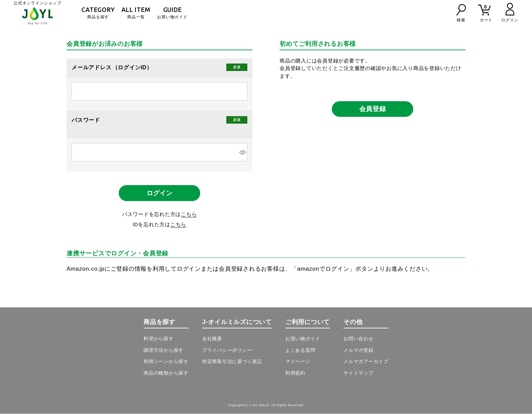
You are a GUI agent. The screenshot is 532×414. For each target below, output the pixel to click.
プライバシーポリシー (227, 350)
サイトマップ (358, 373)
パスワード (87, 120)
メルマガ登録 (358, 350)
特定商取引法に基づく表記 (232, 362)
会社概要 (212, 339)
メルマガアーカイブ (365, 362)
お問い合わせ (358, 339)
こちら (189, 214)
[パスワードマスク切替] (242, 152)
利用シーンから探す (166, 362)
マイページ (297, 362)
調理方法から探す (164, 350)
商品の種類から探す (166, 373)
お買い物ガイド (172, 12)
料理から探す (159, 339)
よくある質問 (300, 350)
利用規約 (295, 373)
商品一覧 (135, 12)
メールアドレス (92, 68)
